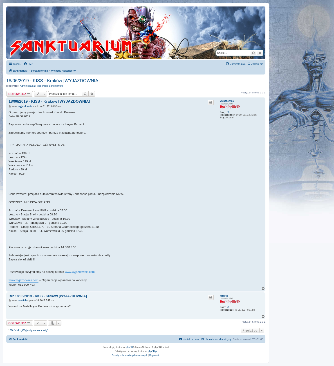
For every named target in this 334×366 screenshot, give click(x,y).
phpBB (129, 347)
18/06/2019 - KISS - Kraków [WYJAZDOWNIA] (53, 80)
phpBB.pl (152, 351)
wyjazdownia (227, 101)
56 (228, 112)
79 (228, 307)
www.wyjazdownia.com (80, 271)
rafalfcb (224, 296)
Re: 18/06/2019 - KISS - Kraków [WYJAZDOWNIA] (48, 296)
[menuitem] (28, 64)
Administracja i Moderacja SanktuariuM (41, 85)
